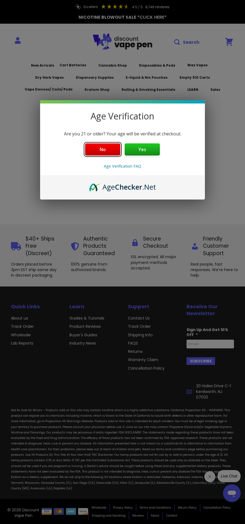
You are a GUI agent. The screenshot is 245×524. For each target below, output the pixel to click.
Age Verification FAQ (122, 166)
